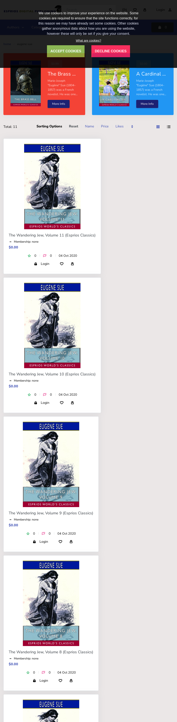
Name (89, 126)
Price (105, 126)
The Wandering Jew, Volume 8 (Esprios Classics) (51, 652)
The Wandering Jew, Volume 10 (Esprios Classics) (52, 374)
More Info (58, 104)
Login (41, 263)
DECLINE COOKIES (110, 51)
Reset (73, 126)
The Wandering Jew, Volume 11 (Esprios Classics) (52, 235)
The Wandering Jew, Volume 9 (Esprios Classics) (51, 513)
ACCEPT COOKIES (65, 51)
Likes (120, 126)
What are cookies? (88, 40)
